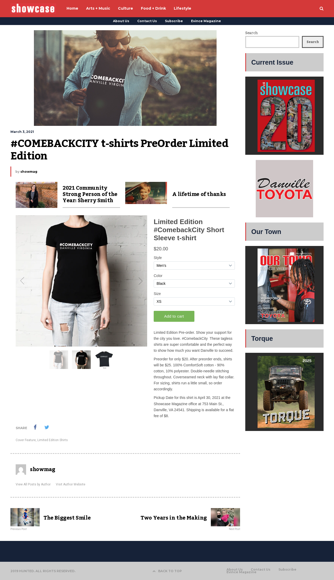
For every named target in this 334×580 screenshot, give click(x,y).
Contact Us (147, 21)
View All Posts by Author (33, 484)
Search (251, 33)
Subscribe (174, 21)
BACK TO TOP (167, 571)
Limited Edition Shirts (52, 440)
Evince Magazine (206, 21)
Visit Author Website (70, 484)
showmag (28, 172)
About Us (121, 21)
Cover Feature (26, 440)
